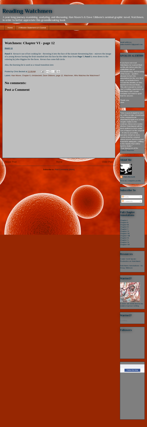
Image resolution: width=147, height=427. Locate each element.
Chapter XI (124, 242)
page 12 (59, 75)
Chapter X (124, 240)
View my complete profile (130, 181)
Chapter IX (124, 238)
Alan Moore (16, 75)
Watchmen (68, 75)
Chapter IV (124, 227)
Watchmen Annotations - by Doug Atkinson (131, 266)
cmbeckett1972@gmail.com (131, 44)
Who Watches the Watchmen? (87, 75)
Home (10, 28)
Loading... (124, 320)
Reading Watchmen (27, 11)
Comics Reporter (127, 150)
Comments (127, 201)
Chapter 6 (26, 75)
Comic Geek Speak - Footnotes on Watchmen (130, 260)
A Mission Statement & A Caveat (32, 28)
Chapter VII (124, 233)
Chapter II (124, 222)
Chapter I (124, 220)
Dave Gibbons (49, 75)
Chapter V (124, 229)
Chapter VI (124, 231)
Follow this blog (132, 370)
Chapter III (124, 225)
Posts (125, 197)
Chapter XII (125, 244)
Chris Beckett (129, 177)
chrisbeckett (37, 75)
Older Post (107, 162)
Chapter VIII (125, 236)
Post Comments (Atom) (65, 169)
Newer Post (11, 162)
